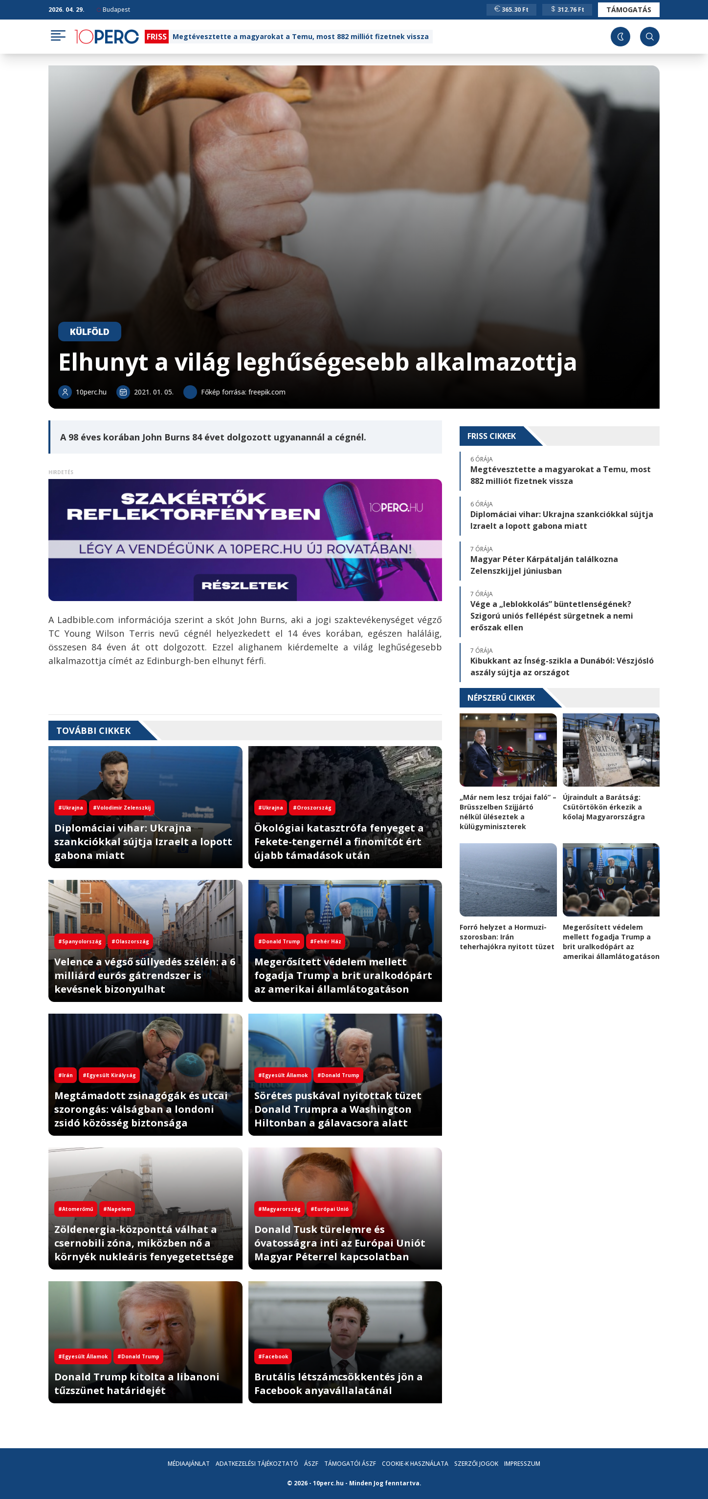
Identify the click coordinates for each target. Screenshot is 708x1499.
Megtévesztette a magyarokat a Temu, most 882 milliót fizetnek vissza (301, 36)
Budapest (113, 9)
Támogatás (628, 9)
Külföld (90, 331)
